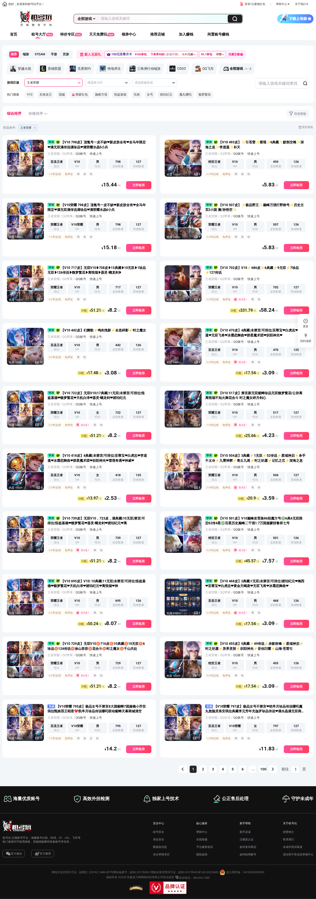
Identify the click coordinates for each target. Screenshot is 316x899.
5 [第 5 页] (233, 769)
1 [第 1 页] (193, 769)
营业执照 (168, 877)
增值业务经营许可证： (165, 872)
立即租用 (138, 185)
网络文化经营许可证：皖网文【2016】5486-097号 (82, 872)
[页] (295, 769)
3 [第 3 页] (213, 769)
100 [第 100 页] (263, 769)
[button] (252, 4)
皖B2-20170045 (188, 872)
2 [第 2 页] (203, 769)
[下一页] (273, 769)
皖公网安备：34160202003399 (241, 872)
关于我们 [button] (301, 4)
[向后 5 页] (252, 769)
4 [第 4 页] (223, 769)
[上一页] (183, 769)
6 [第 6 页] (243, 769)
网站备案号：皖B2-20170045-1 (132, 872)
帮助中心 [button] (282, 4)
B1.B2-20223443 (208, 872)
